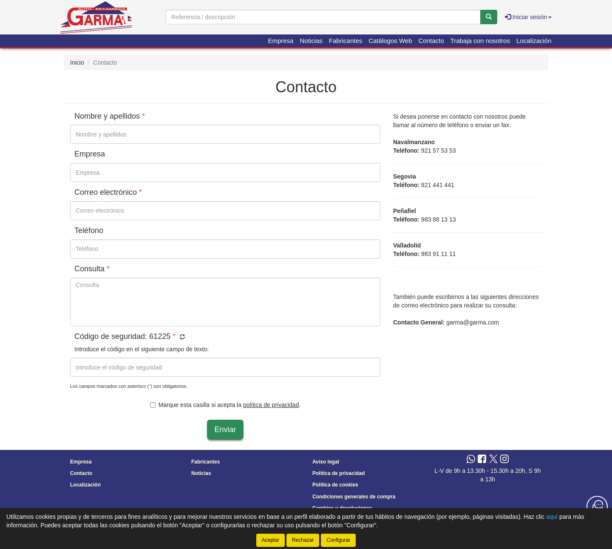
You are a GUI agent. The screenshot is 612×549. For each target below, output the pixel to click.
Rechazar (303, 540)
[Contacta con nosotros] (597, 506)
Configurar (338, 540)
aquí (552, 516)
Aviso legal (325, 462)
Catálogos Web (390, 40)
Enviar (225, 429)
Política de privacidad (338, 473)
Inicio (77, 62)
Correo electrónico (108, 192)
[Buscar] (488, 17)
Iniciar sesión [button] (528, 17)
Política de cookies (335, 485)
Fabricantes (345, 40)
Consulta (92, 269)
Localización (534, 40)
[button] (181, 337)
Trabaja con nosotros (480, 40)
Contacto (431, 40)
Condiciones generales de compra (353, 497)
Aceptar (270, 540)
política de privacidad (271, 404)
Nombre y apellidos (109, 116)
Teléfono (88, 231)
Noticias (311, 40)
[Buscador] (323, 17)
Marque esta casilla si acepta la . (225, 404)
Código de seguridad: (129, 337)
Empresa (280, 40)
